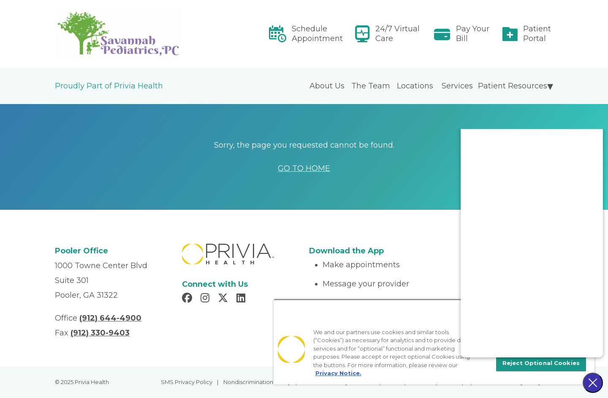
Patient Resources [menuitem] (512, 86)
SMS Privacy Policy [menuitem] (186, 382)
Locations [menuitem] (415, 86)
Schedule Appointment (317, 33)
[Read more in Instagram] (206, 299)
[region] (434, 341)
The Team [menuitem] (370, 86)
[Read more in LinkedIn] (242, 299)
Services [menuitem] (457, 86)
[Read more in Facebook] (188, 299)
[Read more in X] (224, 299)
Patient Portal (537, 33)
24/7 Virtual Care (397, 33)
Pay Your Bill (472, 33)
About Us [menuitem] (327, 86)
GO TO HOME (304, 168)
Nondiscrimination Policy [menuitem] (257, 382)
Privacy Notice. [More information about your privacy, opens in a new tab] (338, 373)
